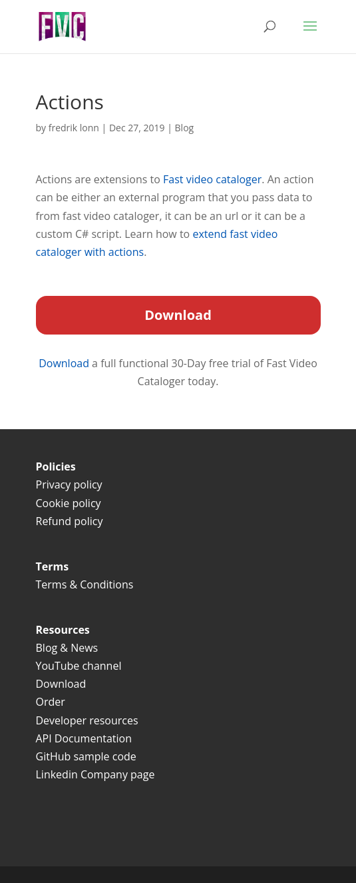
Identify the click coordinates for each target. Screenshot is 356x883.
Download (65, 363)
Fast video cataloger (212, 179)
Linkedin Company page (95, 774)
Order (50, 701)
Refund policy (69, 521)
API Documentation (84, 738)
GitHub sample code (86, 756)
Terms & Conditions (86, 584)
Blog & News (67, 647)
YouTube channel (79, 665)
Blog (184, 127)
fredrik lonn (74, 127)
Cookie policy (68, 503)
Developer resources (87, 720)
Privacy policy (69, 484)
